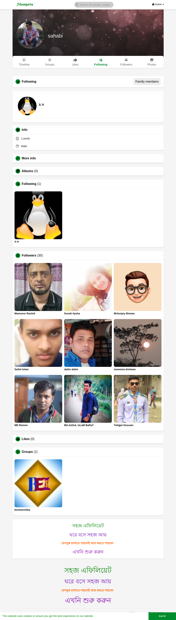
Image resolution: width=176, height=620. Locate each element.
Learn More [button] (101, 615)
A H (41, 104)
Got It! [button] (162, 616)
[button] (94, 4)
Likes (26, 439)
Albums (27, 171)
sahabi (55, 36)
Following (29, 183)
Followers (29, 255)
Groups (27, 451)
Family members (147, 81)
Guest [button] (158, 4)
